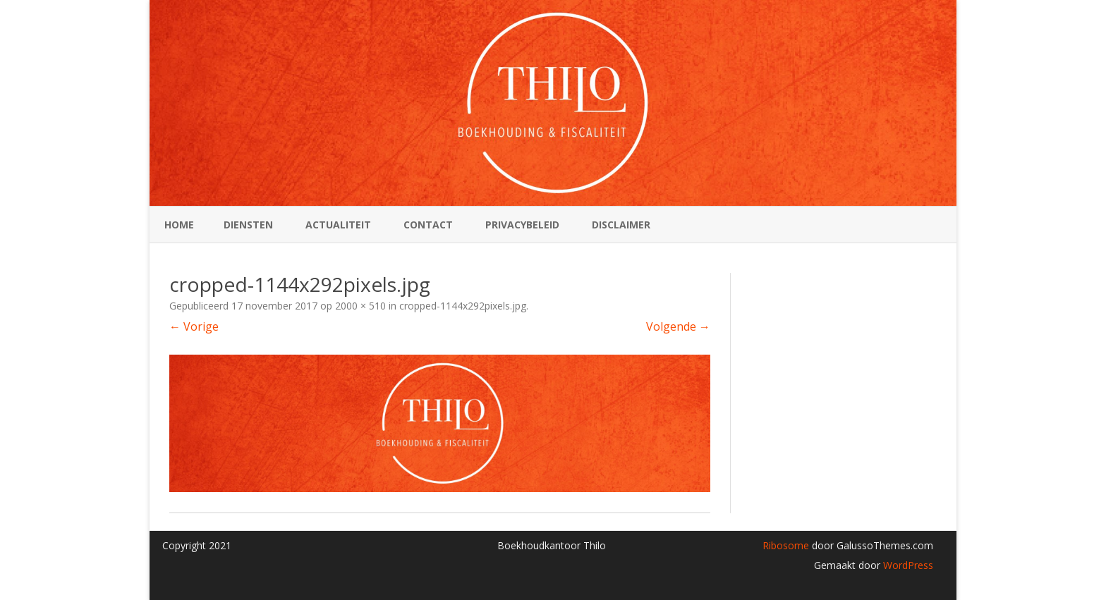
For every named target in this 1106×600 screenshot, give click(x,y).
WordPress (906, 565)
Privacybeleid (522, 224)
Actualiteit (338, 224)
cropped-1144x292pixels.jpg (462, 305)
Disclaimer (621, 224)
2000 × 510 (360, 305)
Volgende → (678, 326)
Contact (428, 224)
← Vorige (194, 326)
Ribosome (785, 545)
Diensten (248, 224)
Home (179, 224)
